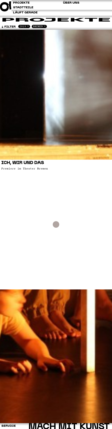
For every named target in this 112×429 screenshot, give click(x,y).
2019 (23, 26)
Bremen (38, 26)
